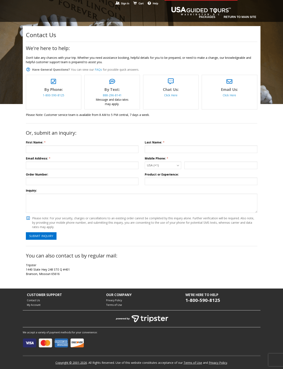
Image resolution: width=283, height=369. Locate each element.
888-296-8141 (112, 95)
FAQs (98, 70)
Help (153, 3)
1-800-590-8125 (53, 95)
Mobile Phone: (155, 158)
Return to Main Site (240, 17)
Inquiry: (31, 190)
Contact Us (33, 300)
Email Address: (37, 158)
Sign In (122, 3)
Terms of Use (114, 305)
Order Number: (37, 174)
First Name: (34, 142)
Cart (138, 3)
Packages (207, 17)
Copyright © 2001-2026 (71, 363)
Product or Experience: (162, 174)
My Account (33, 305)
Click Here (170, 95)
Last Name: (153, 142)
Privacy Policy (114, 300)
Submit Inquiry (41, 236)
